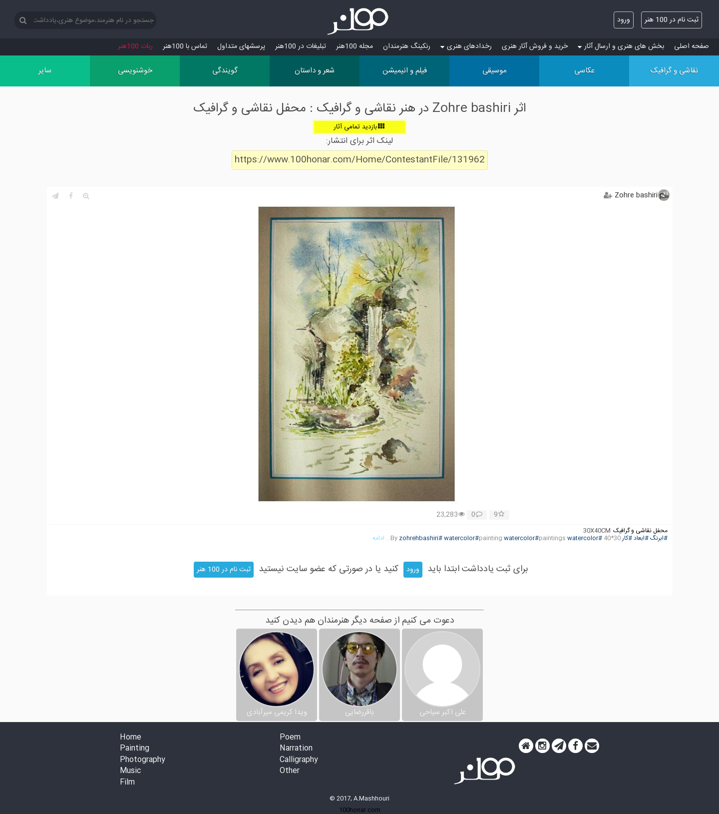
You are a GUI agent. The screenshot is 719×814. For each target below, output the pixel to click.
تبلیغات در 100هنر (300, 46)
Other (290, 771)
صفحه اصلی (691, 46)
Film (127, 783)
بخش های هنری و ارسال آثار (621, 46)
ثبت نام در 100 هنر (672, 20)
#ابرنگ (659, 538)
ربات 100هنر (135, 46)
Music (130, 771)
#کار (627, 538)
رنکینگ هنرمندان (406, 46)
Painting (134, 749)
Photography (142, 760)
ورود (623, 20)
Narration (296, 749)
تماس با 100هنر (185, 46)
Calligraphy (299, 760)
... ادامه (381, 538)
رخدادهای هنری (466, 46)
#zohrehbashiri (420, 538)
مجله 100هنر (354, 46)
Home (130, 738)
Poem (290, 738)
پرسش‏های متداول (241, 46)
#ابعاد (641, 538)
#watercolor (584, 538)
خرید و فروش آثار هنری (535, 46)
